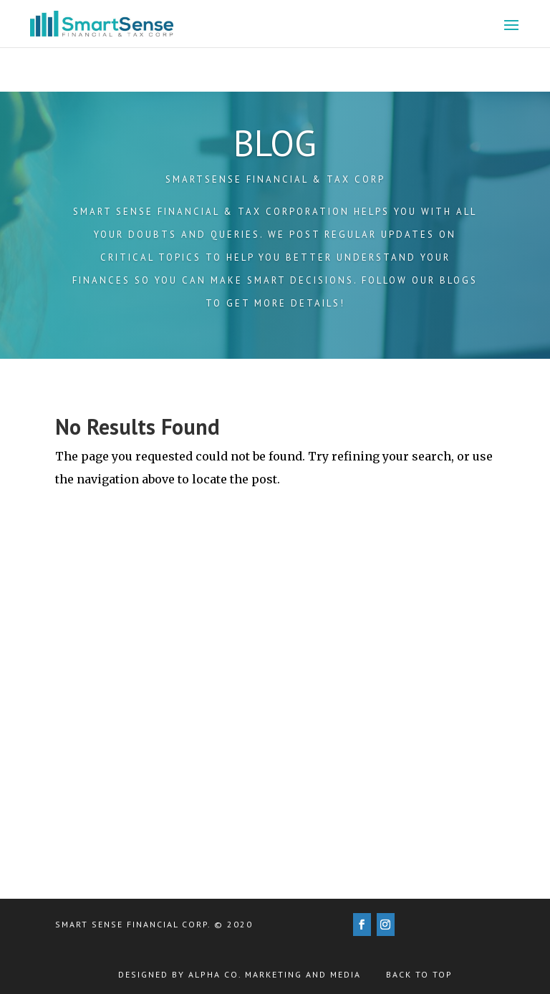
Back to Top (419, 974)
